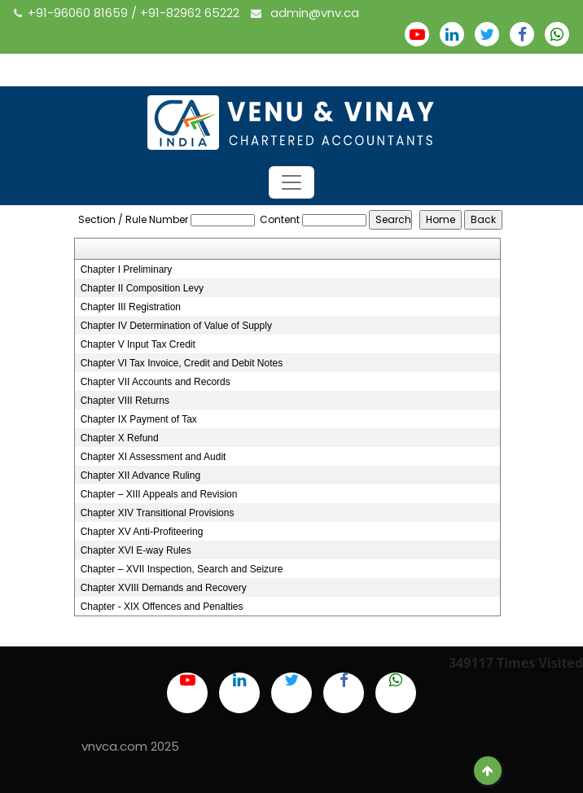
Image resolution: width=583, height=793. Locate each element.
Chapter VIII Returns (125, 400)
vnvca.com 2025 (130, 746)
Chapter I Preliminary (127, 269)
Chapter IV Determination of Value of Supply (176, 325)
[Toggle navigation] (291, 182)
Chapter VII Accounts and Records (155, 382)
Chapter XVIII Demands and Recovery (164, 588)
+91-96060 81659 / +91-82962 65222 (128, 12)
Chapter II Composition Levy (142, 288)
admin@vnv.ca (305, 12)
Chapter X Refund (120, 438)
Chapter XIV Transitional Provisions (158, 513)
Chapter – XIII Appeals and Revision (159, 494)
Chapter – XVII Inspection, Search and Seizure (182, 569)
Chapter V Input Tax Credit (138, 344)
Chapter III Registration (131, 307)
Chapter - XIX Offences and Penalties (162, 606)
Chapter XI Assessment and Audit (153, 456)
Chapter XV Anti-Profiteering (142, 531)
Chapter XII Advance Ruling (140, 475)
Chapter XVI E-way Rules (136, 550)
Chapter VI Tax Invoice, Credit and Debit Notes (182, 363)
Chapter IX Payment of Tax (139, 419)
